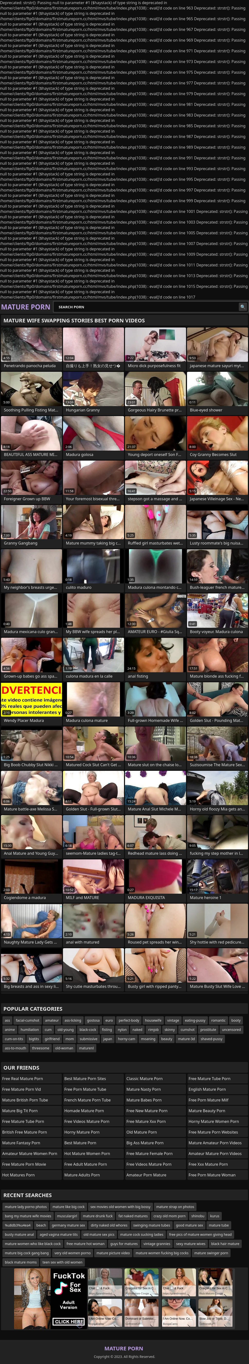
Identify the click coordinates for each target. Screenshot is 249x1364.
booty (236, 1020)
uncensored (231, 1029)
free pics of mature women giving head (200, 1234)
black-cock (88, 1029)
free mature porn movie (24, 1164)
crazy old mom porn (169, 1216)
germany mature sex (68, 1225)
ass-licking (73, 1020)
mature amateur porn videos (215, 1143)
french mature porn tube (87, 1100)
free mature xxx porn (146, 1121)
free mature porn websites (213, 1132)
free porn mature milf (209, 1100)
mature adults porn (82, 1175)
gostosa (93, 1020)
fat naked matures (133, 1216)
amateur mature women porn (29, 1153)
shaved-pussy (211, 1039)
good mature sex (189, 1225)
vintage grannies (156, 1243)
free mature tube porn (23, 1121)
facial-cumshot (27, 1020)
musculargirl (67, 1216)
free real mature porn (22, 1078)
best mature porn (80, 1143)
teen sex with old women (62, 1262)
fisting (107, 1029)
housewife (153, 1020)
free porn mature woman (212, 1175)
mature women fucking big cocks (162, 1253)
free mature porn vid (21, 1089)
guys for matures (124, 1243)
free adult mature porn (85, 1164)
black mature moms (21, 1262)
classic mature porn (144, 1078)
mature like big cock (69, 1206)
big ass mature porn (145, 1143)
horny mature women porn (214, 1121)
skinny (170, 1029)
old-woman (64, 1048)
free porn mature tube (85, 1089)
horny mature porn (82, 1132)
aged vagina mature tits (59, 1234)
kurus (214, 1216)
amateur (52, 1020)
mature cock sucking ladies (141, 1234)
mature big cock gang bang (27, 1253)
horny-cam (126, 1039)
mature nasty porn (143, 1089)
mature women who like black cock (33, 1243)
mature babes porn (144, 1100)
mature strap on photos (175, 1206)
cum (48, 1029)
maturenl (86, 1048)
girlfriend (52, 1039)
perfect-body (129, 1020)
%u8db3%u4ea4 (18, 1225)
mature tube (219, 1225)
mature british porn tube (25, 1100)
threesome (40, 1048)
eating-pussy (195, 1020)
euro (109, 1020)
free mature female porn (149, 1153)
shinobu (197, 1216)
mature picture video (113, 1253)
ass (7, 1020)
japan (107, 1039)
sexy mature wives (190, 1243)
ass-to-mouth (15, 1048)
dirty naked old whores (109, 1225)
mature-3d (186, 1039)
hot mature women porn (87, 1153)
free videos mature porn (86, 1121)
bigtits (34, 1039)
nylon (122, 1029)
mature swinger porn (211, 1253)
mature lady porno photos (26, 1206)
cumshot (188, 1029)
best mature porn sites (85, 1078)
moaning (148, 1039)
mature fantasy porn (21, 1143)
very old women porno (72, 1253)
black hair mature (225, 1243)
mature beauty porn (207, 1110)
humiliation (30, 1029)
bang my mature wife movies (28, 1216)
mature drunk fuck (98, 1216)
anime (10, 1029)
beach (41, 1225)
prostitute (208, 1029)
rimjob (153, 1029)
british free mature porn (24, 1132)
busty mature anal (19, 1234)
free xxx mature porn (208, 1164)
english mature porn (207, 1089)
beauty (166, 1039)
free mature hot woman (86, 1243)
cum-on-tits (14, 1039)
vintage (173, 1020)
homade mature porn (84, 1110)
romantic (218, 1020)
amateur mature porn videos (215, 1153)
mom (69, 1039)
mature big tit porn (20, 1110)
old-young (65, 1029)
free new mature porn (147, 1110)
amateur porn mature (146, 1175)
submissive (89, 1039)
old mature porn (141, 1132)
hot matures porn (18, 1175)
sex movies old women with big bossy (120, 1206)
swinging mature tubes (151, 1225)
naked (137, 1029)
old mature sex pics (99, 1234)
